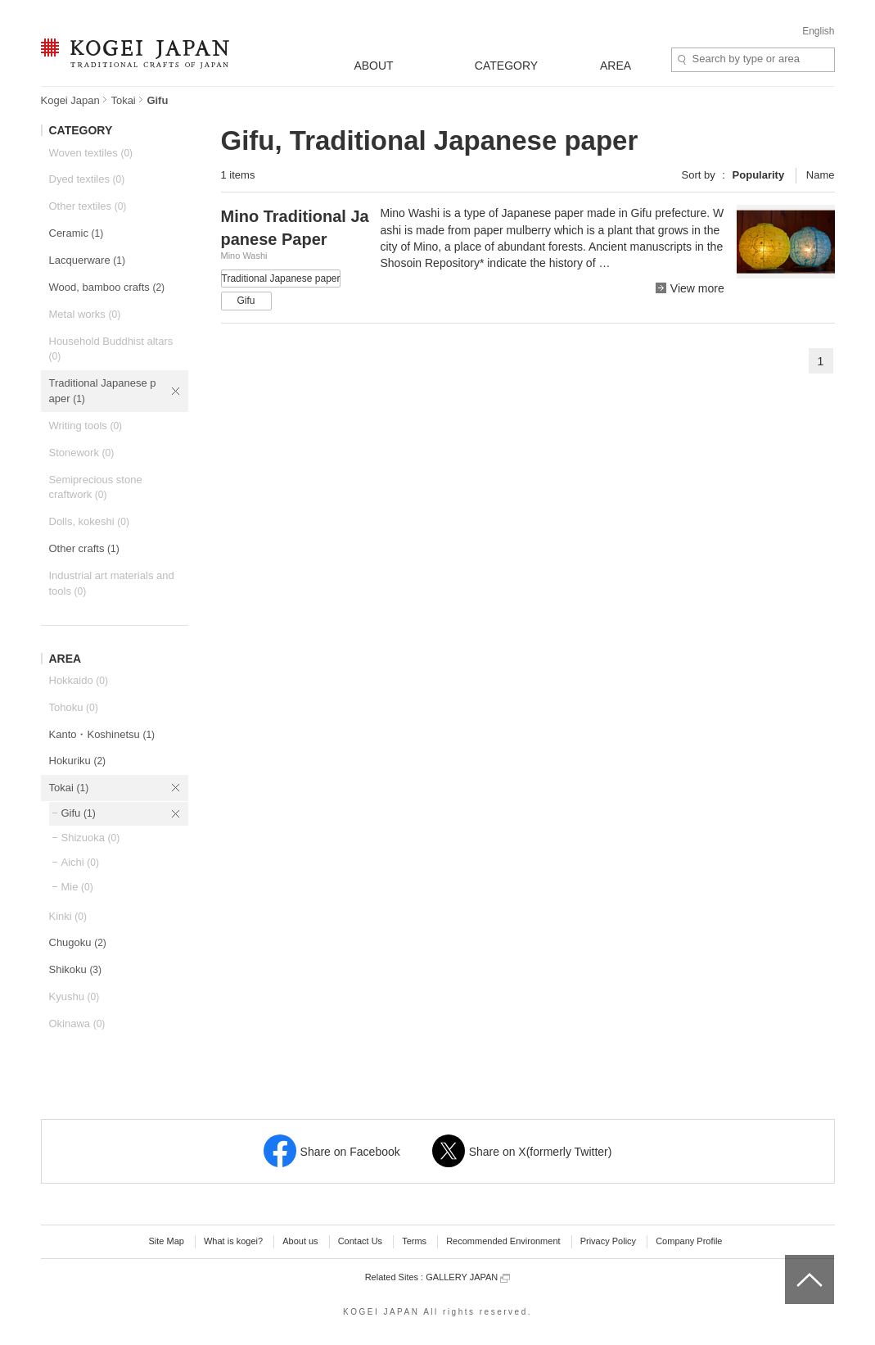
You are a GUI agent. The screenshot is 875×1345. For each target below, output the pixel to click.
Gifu (78, 813)
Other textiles (88, 206)
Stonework (82, 452)
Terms (414, 1241)
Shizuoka (90, 837)
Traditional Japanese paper (102, 391)
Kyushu (74, 996)
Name (820, 175)
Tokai (123, 100)
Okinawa (77, 1023)
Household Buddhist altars (111, 349)
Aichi (80, 862)
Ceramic (76, 233)
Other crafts (84, 548)
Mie (77, 887)
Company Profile (689, 1241)
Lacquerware (87, 260)
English (818, 31)
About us (300, 1241)
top (791, 1261)
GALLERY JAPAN (468, 1277)
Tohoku (73, 707)
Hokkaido (78, 680)
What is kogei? (233, 1241)
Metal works (85, 314)
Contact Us (360, 1241)
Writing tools (86, 425)
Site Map (165, 1241)
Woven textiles (91, 153)
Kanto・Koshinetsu (102, 734)
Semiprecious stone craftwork (95, 487)
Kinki (68, 916)
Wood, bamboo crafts (107, 287)
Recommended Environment (503, 1241)
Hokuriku (77, 760)
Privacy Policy (608, 1241)
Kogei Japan (70, 100)
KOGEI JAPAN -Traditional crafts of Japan (134, 55)
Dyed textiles (87, 179)
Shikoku (75, 969)
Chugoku (77, 942)
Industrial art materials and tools (111, 583)
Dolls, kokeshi (89, 521)
